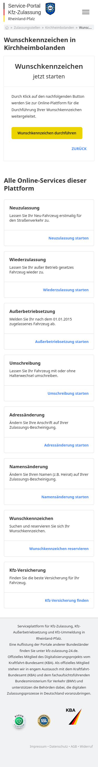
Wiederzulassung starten (66, 289)
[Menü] (86, 12)
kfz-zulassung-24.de (62, 650)
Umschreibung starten (68, 393)
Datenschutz (58, 746)
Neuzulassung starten (69, 238)
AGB (74, 746)
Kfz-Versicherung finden (67, 600)
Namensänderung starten (65, 496)
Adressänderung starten (66, 445)
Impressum (38, 746)
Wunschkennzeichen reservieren (59, 548)
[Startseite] (7, 27)
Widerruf (86, 746)
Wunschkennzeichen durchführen (47, 132)
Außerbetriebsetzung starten (62, 341)
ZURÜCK (79, 148)
